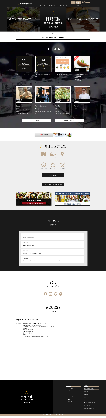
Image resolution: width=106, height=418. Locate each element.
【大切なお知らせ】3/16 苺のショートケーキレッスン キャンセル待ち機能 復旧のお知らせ (42, 263)
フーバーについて (42, 5)
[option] (53, 19)
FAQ (69, 401)
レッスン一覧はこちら (53, 176)
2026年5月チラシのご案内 (28, 239)
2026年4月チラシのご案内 (28, 247)
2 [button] (53, 33)
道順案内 (25, 330)
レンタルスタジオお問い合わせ (91, 404)
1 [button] (52, 33)
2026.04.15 (53, 37)
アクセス (68, 5)
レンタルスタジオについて (91, 402)
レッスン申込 (52, 5)
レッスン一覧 (61, 5)
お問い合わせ (70, 403)
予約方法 (69, 392)
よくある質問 (76, 5)
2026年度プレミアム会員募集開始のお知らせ (32, 255)
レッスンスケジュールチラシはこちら (53, 186)
